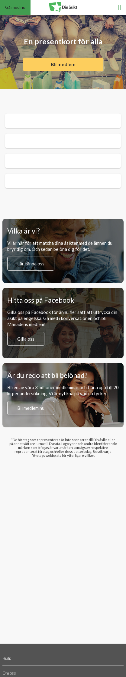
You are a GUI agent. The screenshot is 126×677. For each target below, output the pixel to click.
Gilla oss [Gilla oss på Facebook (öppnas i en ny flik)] (25, 339)
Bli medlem (63, 64)
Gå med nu (15, 7)
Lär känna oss (30, 263)
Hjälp (6, 658)
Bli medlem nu (30, 408)
